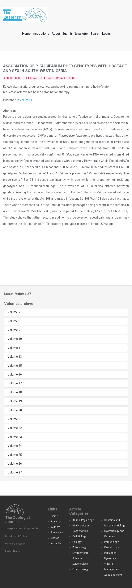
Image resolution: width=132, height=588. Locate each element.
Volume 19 (15, 401)
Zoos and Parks (113, 574)
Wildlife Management (112, 566)
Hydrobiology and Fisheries (114, 534)
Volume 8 (14, 321)
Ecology (77, 542)
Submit (67, 34)
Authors (55, 527)
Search (95, 34)
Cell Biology (79, 536)
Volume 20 (15, 410)
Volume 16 (15, 374)
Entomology (79, 547)
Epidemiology (80, 563)
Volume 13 (15, 356)
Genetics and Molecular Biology (114, 523)
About (56, 34)
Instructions (41, 34)
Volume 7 (14, 312)
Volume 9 (14, 330)
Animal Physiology (83, 520)
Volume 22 (15, 428)
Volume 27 (15, 472)
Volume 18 (15, 392)
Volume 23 (15, 437)
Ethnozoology (80, 569)
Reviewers (57, 532)
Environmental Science (80, 555)
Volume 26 (15, 463)
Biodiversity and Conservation (81, 528)
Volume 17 (15, 383)
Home (26, 34)
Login (106, 34)
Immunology (111, 542)
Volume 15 (15, 365)
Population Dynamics (110, 555)
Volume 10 (15, 338)
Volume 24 (15, 445)
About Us (56, 543)
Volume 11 (27, 100)
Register (56, 521)
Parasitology (111, 547)
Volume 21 (15, 419)
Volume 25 (15, 454)
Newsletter (81, 34)
